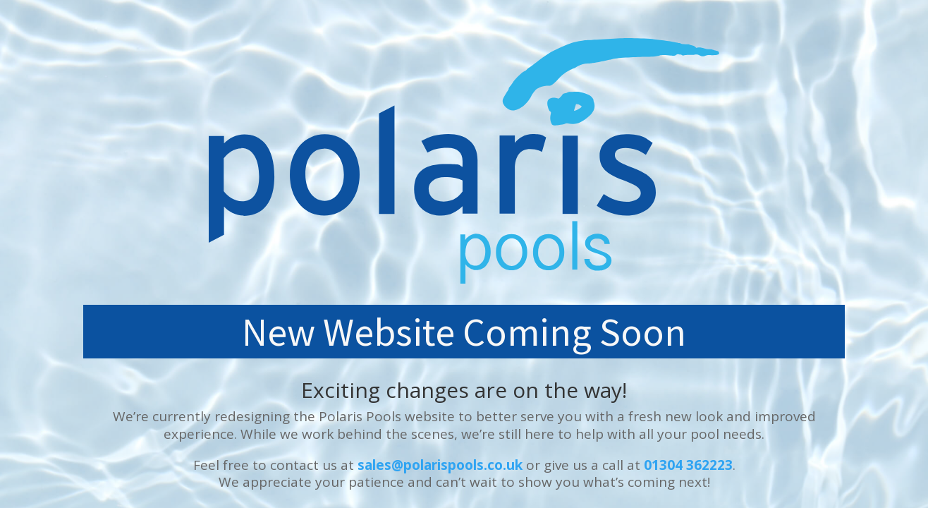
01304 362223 (688, 465)
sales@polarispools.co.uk (440, 465)
